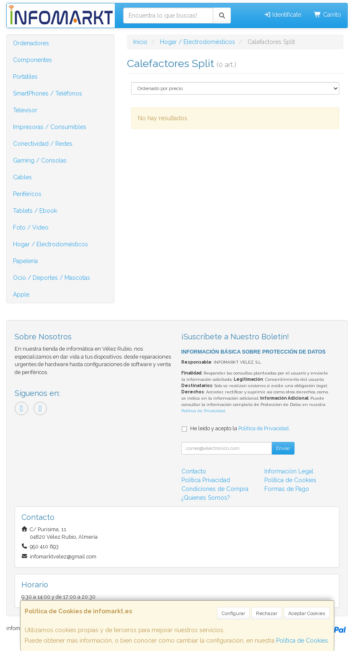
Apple (21, 294)
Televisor (25, 110)
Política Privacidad (205, 480)
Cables (22, 177)
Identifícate (283, 14)
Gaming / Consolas (40, 160)
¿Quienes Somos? (205, 497)
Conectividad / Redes (42, 143)
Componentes (32, 60)
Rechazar (266, 613)
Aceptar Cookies (306, 613)
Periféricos (27, 194)
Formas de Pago (286, 489)
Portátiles (25, 76)
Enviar (283, 448)
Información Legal (288, 471)
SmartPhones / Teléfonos (47, 93)
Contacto (193, 471)
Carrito (327, 14)
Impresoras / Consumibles (49, 127)
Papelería (25, 261)
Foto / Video (31, 227)
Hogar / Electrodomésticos (50, 244)
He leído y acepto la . (240, 428)
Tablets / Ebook (35, 210)
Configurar (233, 613)
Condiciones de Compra (214, 489)
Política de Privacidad (203, 410)
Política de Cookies (302, 640)
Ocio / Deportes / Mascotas (51, 277)
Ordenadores (31, 43)
